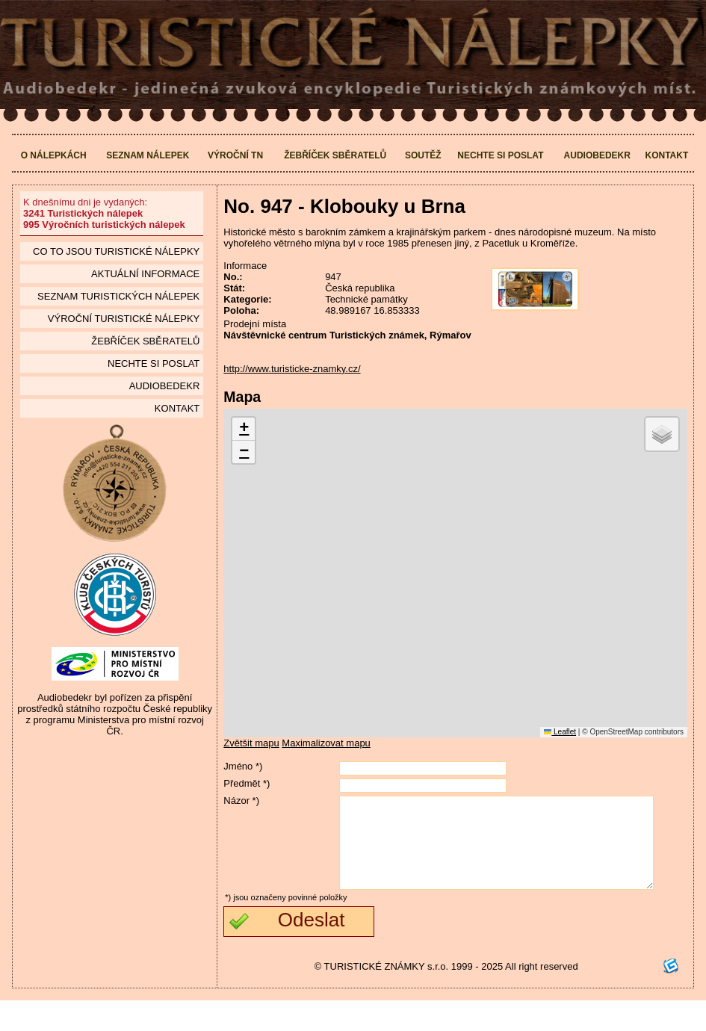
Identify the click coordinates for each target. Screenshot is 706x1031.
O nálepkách (54, 155)
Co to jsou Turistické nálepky (116, 251)
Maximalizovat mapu (326, 743)
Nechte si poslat (500, 155)
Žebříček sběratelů (335, 155)
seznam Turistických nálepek (118, 296)
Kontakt (667, 155)
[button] (243, 429)
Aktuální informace (145, 273)
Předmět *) (246, 783)
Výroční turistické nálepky (123, 318)
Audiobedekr (597, 155)
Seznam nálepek (147, 155)
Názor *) (241, 800)
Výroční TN (235, 155)
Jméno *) (242, 766)
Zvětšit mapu (251, 743)
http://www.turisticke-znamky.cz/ (291, 368)
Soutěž (423, 155)
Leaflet (560, 732)
